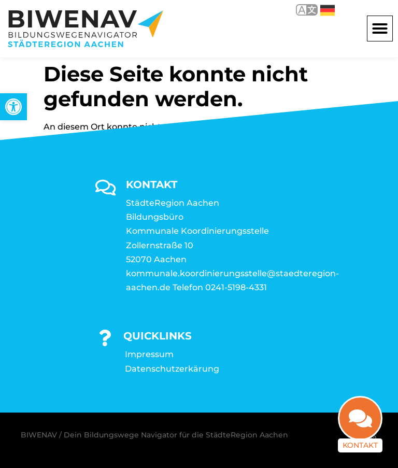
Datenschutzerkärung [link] (172, 369)
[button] (380, 28)
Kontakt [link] (360, 445)
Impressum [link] (149, 354)
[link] (13, 106)
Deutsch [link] (327, 10)
